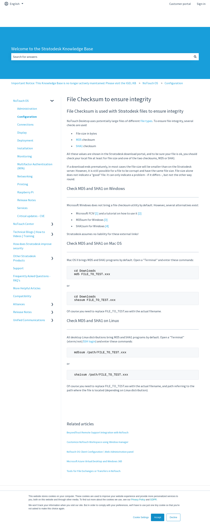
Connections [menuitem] (25, 124)
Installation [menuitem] (25, 148)
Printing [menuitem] (22, 184)
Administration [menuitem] (27, 108)
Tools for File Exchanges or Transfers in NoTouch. (94, 475)
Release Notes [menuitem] (26, 200)
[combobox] (101, 56)
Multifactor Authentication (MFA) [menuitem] (34, 166)
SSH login (89, 344)
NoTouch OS (150, 83)
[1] (96, 213)
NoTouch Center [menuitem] (23, 224)
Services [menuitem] (22, 208)
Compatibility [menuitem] (22, 296)
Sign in (201, 4)
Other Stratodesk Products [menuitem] (24, 258)
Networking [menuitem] (25, 176)
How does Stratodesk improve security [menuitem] (32, 246)
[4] (107, 226)
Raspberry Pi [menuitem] (25, 192)
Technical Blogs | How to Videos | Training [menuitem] (29, 234)
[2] (140, 213)
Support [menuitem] (18, 268)
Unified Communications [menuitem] (29, 320)
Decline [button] (173, 517)
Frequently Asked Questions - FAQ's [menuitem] (31, 278)
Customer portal (180, 4)
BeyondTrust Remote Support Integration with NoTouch (97, 437)
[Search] (195, 56)
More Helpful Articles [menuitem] (26, 288)
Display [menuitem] (22, 132)
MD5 (79, 139)
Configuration (174, 83)
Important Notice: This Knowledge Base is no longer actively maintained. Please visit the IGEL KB (73, 83)
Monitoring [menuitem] (24, 156)
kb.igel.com (194, 17)
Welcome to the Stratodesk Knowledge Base (52, 48)
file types (146, 121)
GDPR (153, 499)
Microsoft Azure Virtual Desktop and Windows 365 (94, 465)
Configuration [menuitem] (27, 116)
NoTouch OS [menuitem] (21, 101)
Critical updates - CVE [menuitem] (31, 216)
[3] (106, 220)
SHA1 (79, 146)
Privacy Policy (138, 499)
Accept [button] (157, 517)
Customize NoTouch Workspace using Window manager (97, 446)
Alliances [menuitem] (19, 304)
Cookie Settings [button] (141, 517)
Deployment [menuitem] (25, 140)
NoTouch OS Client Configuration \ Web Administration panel (100, 456)
